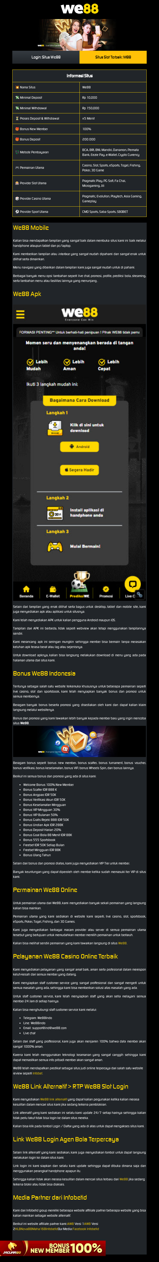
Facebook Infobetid (86, 1229)
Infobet (37, 1073)
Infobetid (52, 1229)
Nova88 (26, 1229)
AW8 (70, 1224)
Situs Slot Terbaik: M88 (113, 57)
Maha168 (39, 1229)
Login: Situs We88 (46, 57)
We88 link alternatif (53, 1099)
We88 (122, 943)
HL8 (18, 1229)
